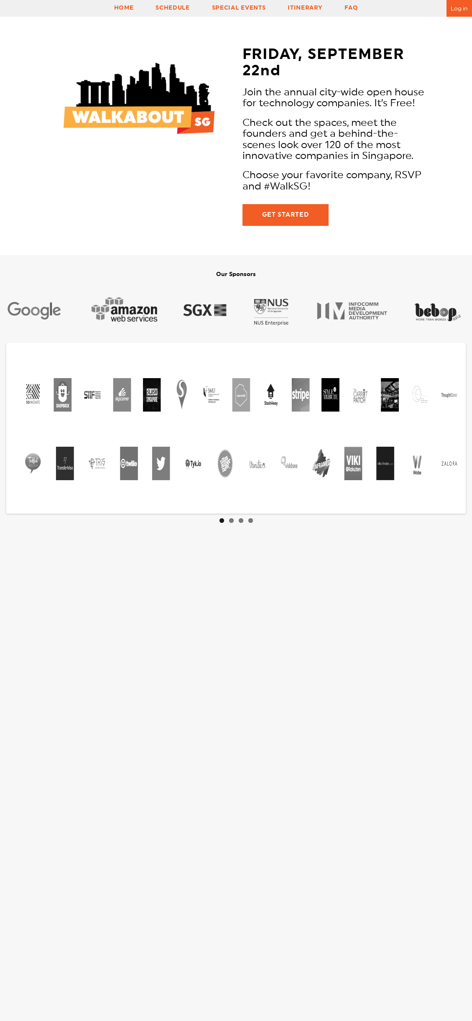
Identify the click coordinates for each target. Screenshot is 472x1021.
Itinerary (305, 7)
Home (124, 7)
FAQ (351, 7)
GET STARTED (285, 214)
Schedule (172, 7)
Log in (459, 8)
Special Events (238, 7)
